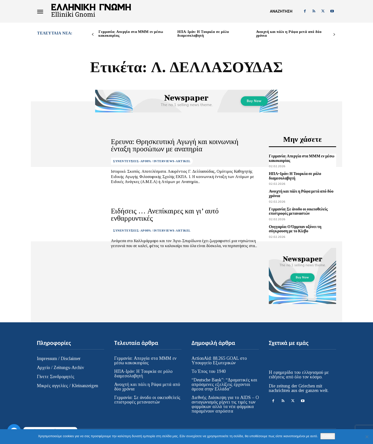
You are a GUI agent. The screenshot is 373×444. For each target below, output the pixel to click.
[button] (281, 11)
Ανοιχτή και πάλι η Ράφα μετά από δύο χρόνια (289, 33)
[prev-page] (93, 34)
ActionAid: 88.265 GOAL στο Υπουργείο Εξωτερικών (219, 360)
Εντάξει (327, 436)
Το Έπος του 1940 (209, 371)
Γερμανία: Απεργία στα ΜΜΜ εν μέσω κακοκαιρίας (130, 33)
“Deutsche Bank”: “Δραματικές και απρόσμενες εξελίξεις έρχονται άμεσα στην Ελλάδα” (224, 384)
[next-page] (334, 34)
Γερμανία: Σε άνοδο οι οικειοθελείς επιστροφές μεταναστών (298, 211)
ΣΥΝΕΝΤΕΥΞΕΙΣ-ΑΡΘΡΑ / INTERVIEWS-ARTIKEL (152, 160)
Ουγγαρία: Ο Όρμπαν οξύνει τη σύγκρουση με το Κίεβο (295, 229)
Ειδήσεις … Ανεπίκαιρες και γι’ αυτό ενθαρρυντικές (175, 214)
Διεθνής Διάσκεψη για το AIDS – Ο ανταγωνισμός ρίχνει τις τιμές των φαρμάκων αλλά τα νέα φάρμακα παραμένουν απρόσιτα (225, 404)
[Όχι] (366, 436)
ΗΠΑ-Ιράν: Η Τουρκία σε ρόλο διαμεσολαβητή (203, 33)
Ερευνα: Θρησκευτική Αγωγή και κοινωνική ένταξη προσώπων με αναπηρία (175, 145)
